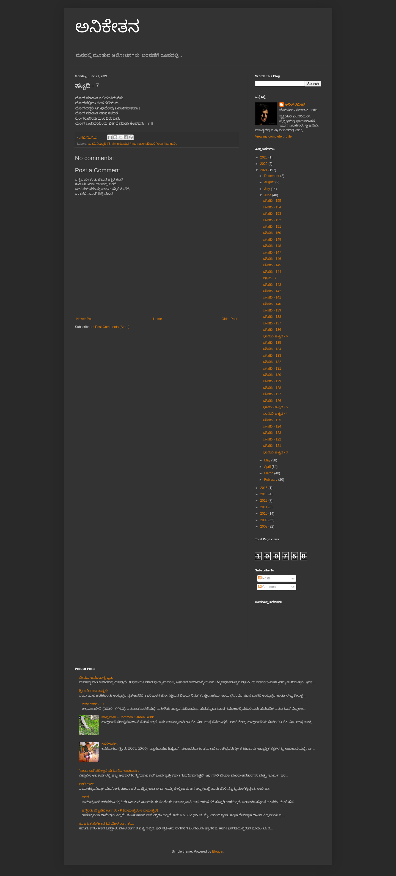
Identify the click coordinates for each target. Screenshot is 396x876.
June (268, 195)
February (271, 480)
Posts (264, 578)
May (267, 460)
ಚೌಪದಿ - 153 (272, 214)
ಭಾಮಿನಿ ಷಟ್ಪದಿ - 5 (275, 407)
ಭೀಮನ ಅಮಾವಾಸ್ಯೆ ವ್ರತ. (96, 677)
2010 (264, 513)
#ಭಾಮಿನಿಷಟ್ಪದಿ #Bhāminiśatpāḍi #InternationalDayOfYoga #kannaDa (132, 143)
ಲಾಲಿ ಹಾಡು (86, 784)
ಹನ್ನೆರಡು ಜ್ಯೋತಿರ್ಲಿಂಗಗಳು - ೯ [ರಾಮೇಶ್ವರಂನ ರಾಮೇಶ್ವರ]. (120, 810)
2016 (264, 488)
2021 (264, 170)
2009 (264, 520)
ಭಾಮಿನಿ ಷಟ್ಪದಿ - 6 (275, 336)
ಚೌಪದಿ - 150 (272, 233)
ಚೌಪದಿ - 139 (272, 310)
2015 (264, 494)
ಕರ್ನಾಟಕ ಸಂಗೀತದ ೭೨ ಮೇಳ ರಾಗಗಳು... (106, 824)
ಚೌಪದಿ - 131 (272, 368)
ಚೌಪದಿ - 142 (272, 291)
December (272, 176)
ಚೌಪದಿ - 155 (272, 201)
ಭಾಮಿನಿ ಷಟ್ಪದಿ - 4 (275, 413)
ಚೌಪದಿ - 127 (272, 394)
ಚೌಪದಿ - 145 (272, 265)
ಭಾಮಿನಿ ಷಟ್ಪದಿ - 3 (275, 452)
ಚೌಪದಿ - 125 (272, 420)
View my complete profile (273, 136)
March (269, 473)
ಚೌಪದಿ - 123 (272, 433)
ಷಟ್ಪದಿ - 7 (269, 278)
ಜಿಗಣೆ (85, 797)
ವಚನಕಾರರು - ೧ (93, 704)
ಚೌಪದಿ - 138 (272, 317)
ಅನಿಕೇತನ (107, 26)
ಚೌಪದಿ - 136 (272, 330)
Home (157, 319)
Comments (268, 587)
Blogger (217, 851)
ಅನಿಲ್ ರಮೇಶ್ (295, 104)
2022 (264, 164)
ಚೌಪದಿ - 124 (272, 426)
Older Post (229, 319)
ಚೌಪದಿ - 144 (272, 272)
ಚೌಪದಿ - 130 (272, 375)
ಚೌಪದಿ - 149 (272, 239)
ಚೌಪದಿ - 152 (272, 220)
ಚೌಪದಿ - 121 (272, 446)
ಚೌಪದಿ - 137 (272, 323)
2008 (264, 526)
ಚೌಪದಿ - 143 (272, 285)
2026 (264, 157)
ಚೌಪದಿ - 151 (272, 227)
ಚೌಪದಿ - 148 (272, 246)
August (269, 182)
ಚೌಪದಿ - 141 (272, 297)
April (267, 467)
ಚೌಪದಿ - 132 (272, 362)
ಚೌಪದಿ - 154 (272, 207)
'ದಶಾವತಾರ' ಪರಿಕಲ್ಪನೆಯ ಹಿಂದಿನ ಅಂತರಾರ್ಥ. (109, 771)
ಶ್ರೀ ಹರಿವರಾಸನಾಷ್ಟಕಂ (94, 691)
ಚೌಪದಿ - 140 (272, 304)
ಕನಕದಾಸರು (109, 744)
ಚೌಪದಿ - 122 (272, 439)
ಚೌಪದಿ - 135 (272, 343)
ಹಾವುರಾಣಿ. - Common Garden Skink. (128, 717)
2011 (264, 507)
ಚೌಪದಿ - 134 (272, 349)
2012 (264, 501)
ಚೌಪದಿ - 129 (272, 381)
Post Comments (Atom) (112, 327)
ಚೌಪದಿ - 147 (272, 252)
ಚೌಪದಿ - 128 (272, 388)
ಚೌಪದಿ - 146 (272, 259)
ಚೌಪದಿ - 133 (272, 356)
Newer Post (85, 319)
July (267, 189)
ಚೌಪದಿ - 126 (272, 401)
